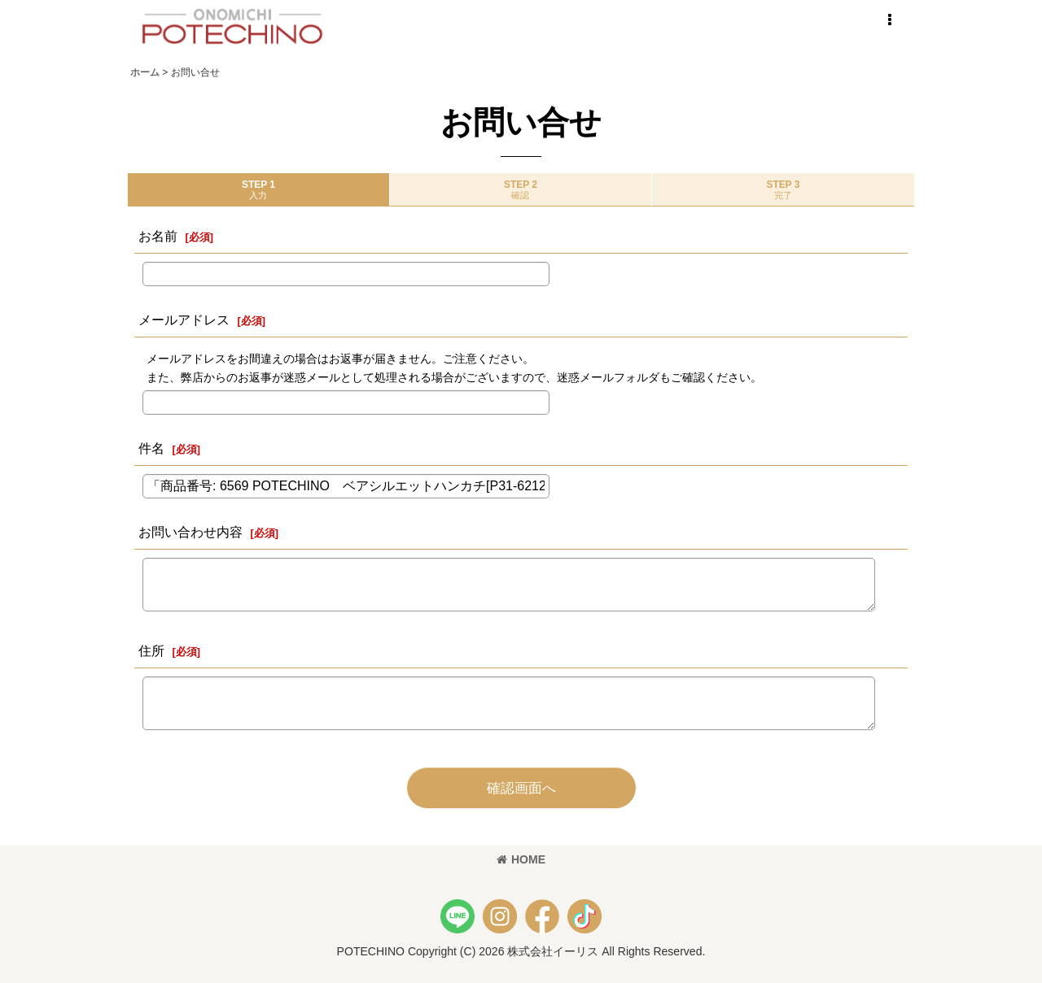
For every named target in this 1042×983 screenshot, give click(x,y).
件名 (151, 448)
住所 (151, 650)
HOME (521, 859)
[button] (889, 20)
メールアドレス (184, 319)
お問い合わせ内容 (190, 531)
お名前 (157, 235)
